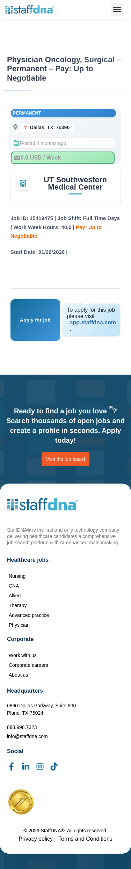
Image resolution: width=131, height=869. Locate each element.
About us (18, 675)
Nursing (17, 576)
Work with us (23, 655)
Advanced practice (29, 615)
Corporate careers (28, 665)
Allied (15, 595)
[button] (117, 9)
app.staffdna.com (93, 322)
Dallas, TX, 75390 (50, 127)
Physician (19, 625)
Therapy (18, 605)
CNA (14, 586)
